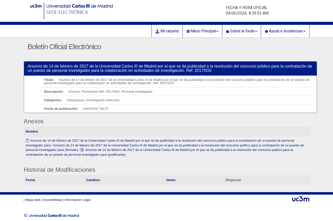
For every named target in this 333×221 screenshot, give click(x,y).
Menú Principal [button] (202, 31)
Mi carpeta (167, 31)
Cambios (93, 180)
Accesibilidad (52, 200)
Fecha (30, 180)
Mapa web (33, 200)
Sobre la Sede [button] (241, 31)
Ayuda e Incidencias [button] (285, 31)
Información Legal (77, 200)
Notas (170, 180)
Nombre (32, 131)
